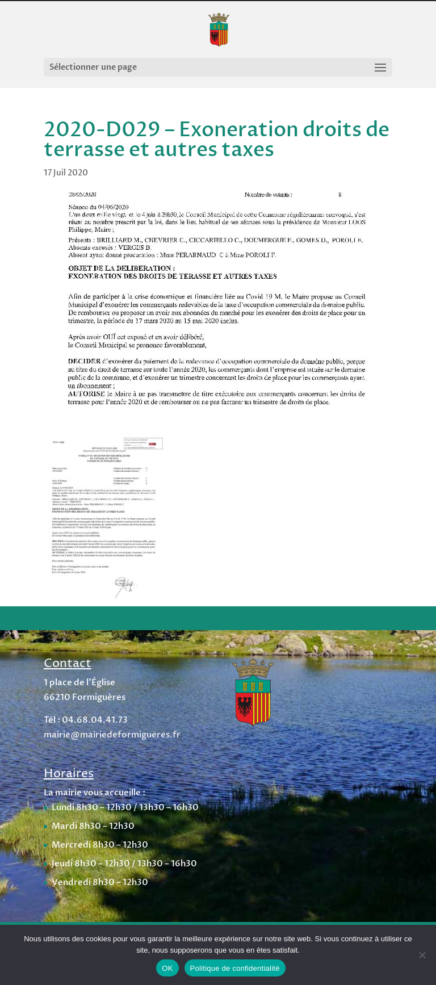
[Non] (421, 955)
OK (167, 968)
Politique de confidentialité (235, 968)
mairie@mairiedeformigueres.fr (112, 734)
